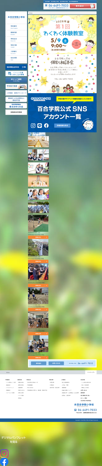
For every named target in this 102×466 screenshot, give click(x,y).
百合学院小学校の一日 (32, 382)
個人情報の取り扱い (85, 395)
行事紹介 (52, 385)
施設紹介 (8, 385)
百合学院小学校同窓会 (86, 400)
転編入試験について (66, 390)
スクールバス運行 (10, 392)
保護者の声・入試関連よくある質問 (70, 392)
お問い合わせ (84, 390)
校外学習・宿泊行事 (54, 387)
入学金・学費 (65, 385)
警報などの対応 (85, 387)
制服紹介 (8, 390)
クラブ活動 (21, 395)
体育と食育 (21, 392)
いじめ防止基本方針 (86, 382)
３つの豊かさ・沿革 (11, 382)
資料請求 (83, 392)
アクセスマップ (10, 387)
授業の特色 (21, 382)
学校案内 (7, 379)
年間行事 (52, 382)
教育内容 (20, 379)
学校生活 (28, 379)
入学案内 (63, 379)
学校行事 (51, 379)
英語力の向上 (21, 390)
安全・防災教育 (85, 385)
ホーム (30, 12)
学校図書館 (30, 385)
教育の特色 (21, 385)
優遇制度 (64, 387)
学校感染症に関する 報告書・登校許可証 (37, 390)
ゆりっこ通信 (84, 398)
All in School (30, 387)
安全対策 (83, 379)
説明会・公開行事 (66, 395)
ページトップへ (91, 372)
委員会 (19, 398)
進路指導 (20, 387)
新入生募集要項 (65, 382)
